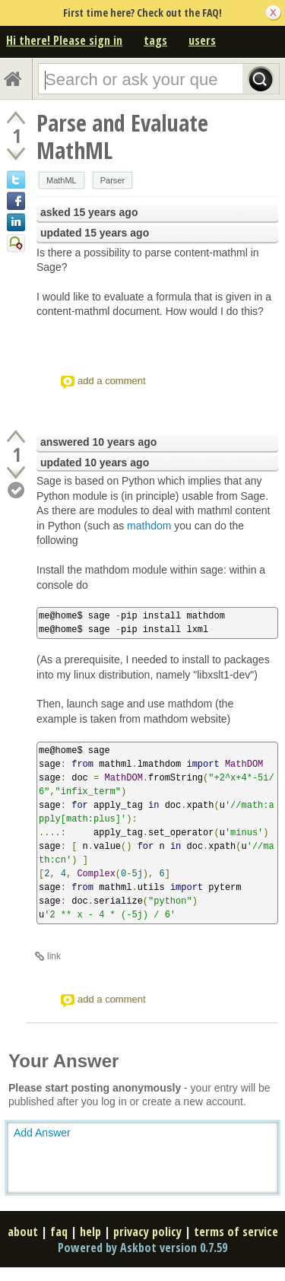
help (90, 1231)
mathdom (149, 526)
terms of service (236, 1231)
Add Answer (42, 1133)
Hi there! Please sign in (64, 40)
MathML (61, 180)
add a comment (112, 380)
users (202, 40)
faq (59, 1231)
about (23, 1231)
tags (155, 40)
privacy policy (147, 1231)
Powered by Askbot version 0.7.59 (142, 1247)
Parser (112, 180)
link (54, 956)
